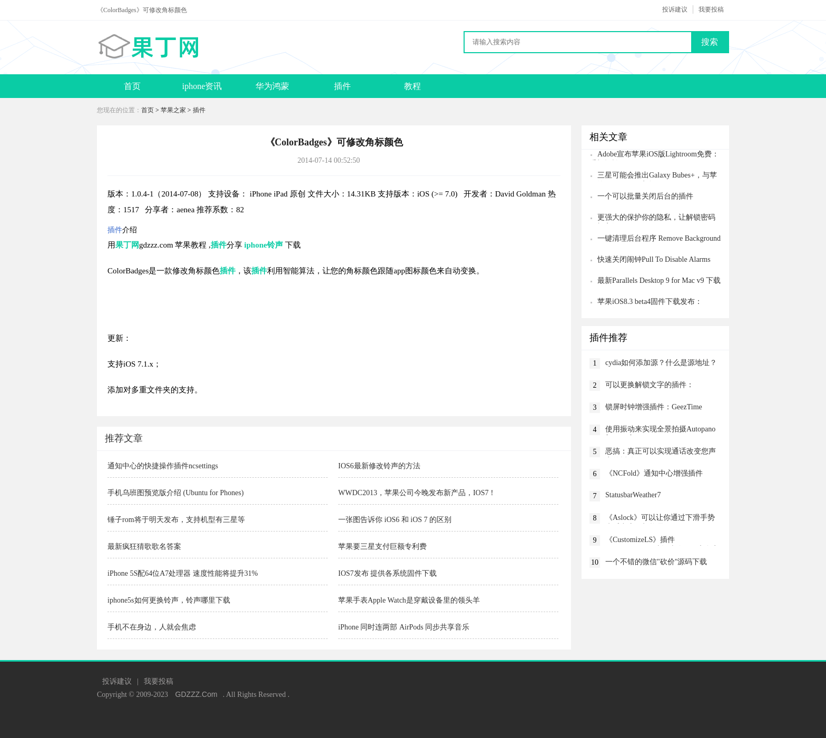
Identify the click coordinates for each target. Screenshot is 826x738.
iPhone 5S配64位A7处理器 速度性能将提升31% (182, 573)
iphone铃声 (263, 245)
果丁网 (127, 245)
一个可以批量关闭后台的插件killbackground (641, 197)
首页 (132, 86)
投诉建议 (674, 9)
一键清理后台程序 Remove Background (659, 238)
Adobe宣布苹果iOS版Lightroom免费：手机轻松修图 (654, 155)
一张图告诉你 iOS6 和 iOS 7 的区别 (394, 520)
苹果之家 (173, 110)
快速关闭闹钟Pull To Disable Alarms (654, 259)
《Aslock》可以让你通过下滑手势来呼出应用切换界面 (660, 519)
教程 (412, 86)
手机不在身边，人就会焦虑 (151, 627)
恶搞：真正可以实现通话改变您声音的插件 (660, 452)
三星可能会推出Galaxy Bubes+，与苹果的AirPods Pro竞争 (653, 176)
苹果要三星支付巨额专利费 (382, 546)
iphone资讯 (202, 86)
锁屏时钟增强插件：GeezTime (653, 407)
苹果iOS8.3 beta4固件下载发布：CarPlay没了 (645, 303)
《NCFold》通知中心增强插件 (654, 473)
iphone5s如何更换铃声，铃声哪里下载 (168, 600)
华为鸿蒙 (272, 86)
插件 (342, 86)
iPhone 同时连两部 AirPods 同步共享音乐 (403, 627)
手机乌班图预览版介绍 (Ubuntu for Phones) (175, 493)
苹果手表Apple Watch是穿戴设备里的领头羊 (409, 600)
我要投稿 (711, 9)
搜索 (709, 41)
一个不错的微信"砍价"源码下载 (656, 562)
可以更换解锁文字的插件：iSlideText (649, 386)
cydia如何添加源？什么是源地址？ (661, 363)
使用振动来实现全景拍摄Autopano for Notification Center (660, 430)
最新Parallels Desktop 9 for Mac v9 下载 (659, 280)
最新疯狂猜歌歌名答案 (144, 546)
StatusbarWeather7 (633, 495)
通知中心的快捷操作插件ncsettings (162, 466)
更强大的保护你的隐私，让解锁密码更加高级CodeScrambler (652, 218)
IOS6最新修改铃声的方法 (379, 466)
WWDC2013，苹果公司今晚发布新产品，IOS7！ (417, 493)
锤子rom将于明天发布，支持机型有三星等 (176, 520)
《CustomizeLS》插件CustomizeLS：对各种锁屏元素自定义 (662, 541)
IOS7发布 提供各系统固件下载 (387, 573)
